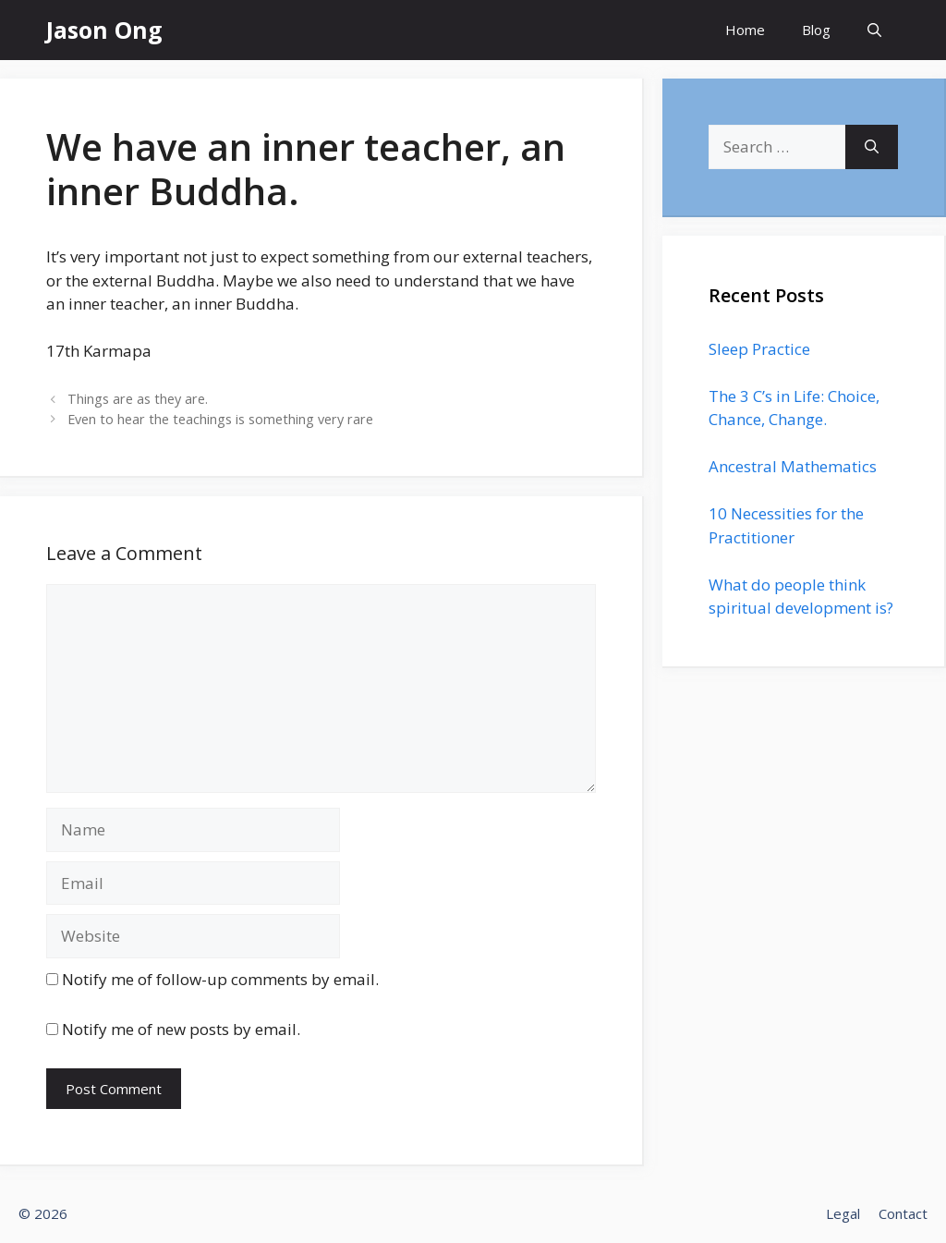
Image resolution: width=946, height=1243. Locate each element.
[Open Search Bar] (874, 30)
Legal (843, 1213)
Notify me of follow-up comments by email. (220, 979)
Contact (903, 1213)
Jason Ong (104, 29)
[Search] (871, 147)
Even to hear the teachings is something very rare (220, 419)
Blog (816, 29)
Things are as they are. (137, 399)
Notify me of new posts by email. (181, 1029)
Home (745, 29)
